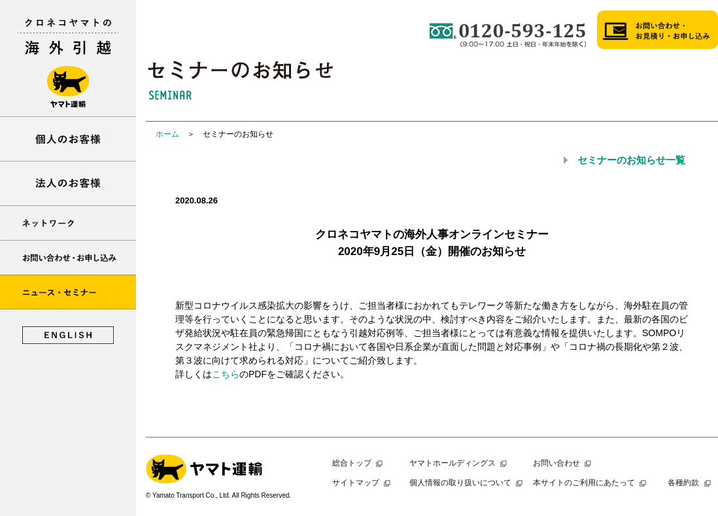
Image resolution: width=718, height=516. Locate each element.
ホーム (167, 134)
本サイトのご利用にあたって (591, 482)
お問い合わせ (563, 463)
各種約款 (690, 482)
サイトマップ (363, 482)
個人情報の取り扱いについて (467, 482)
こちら (225, 374)
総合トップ (359, 463)
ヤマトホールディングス (459, 463)
